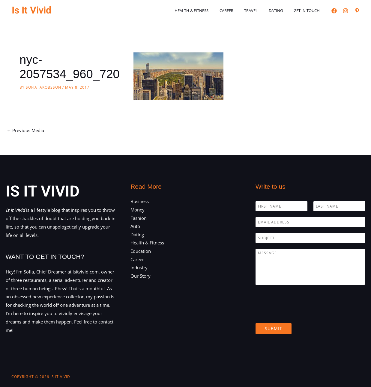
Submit (273, 328)
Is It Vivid (31, 10)
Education (140, 252)
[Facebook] (334, 10)
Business (139, 201)
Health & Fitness (206, 10)
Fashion (138, 218)
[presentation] (301, 313)
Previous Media (25, 130)
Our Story (140, 276)
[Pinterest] (357, 10)
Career (237, 10)
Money (137, 210)
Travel (259, 10)
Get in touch (308, 10)
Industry (139, 268)
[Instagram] (345, 10)
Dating (281, 10)
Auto (135, 226)
